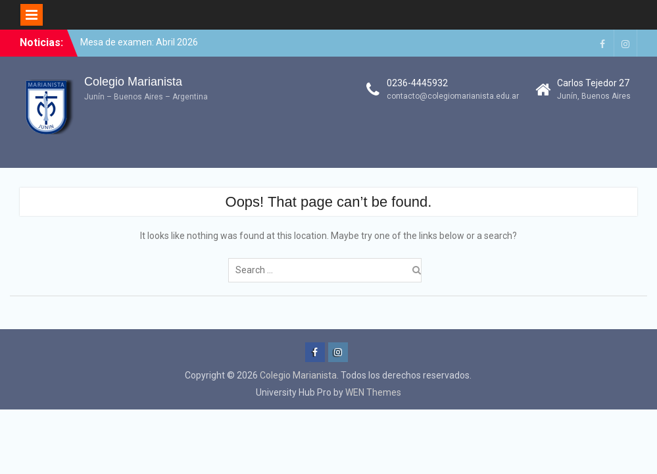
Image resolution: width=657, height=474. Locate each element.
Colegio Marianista (133, 81)
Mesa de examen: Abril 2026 (139, 42)
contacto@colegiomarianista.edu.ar (453, 96)
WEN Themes (373, 392)
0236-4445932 (417, 83)
